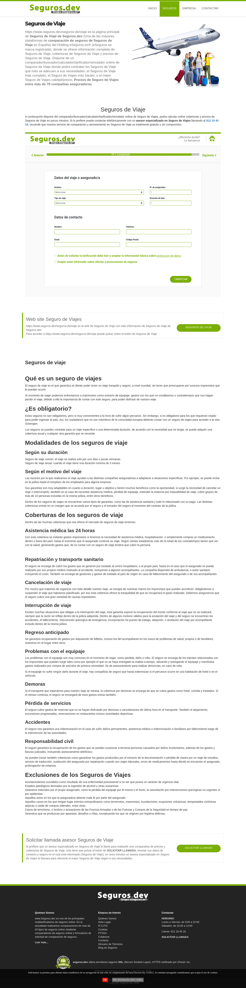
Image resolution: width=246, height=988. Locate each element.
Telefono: (130, 227)
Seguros (169, 8)
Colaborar (103, 936)
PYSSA (102, 933)
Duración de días (157, 198)
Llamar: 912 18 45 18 (174, 931)
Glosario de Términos (110, 944)
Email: (57, 240)
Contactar (210, 8)
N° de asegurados (157, 187)
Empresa (189, 8)
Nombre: (58, 227)
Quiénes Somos (107, 918)
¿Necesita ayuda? (179, 139)
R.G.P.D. (103, 925)
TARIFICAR (180, 279)
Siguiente (209, 155)
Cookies (102, 929)
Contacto (103, 940)
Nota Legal (104, 922)
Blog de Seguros (107, 947)
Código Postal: (132, 240)
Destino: (58, 187)
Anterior (37, 155)
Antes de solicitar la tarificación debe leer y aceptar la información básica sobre (106, 255)
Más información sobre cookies (128, 979)
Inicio (152, 8)
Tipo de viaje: (60, 198)
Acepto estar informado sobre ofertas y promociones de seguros (97, 261)
